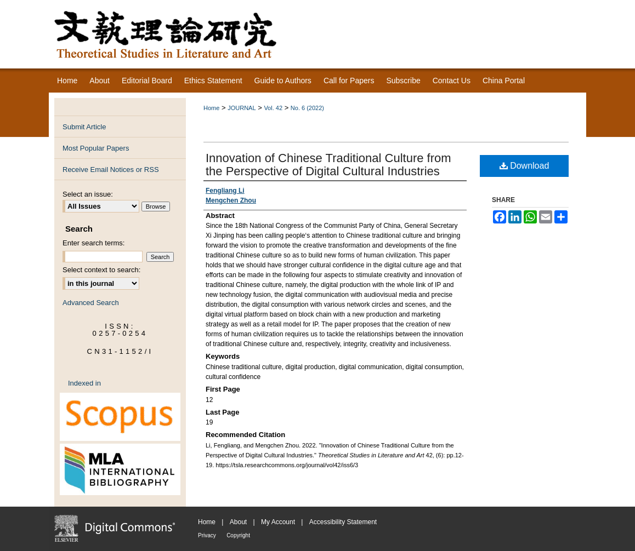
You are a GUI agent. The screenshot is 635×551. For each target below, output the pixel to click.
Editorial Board (147, 80)
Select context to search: (101, 270)
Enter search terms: (93, 243)
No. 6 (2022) (307, 108)
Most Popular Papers (96, 148)
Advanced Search (91, 303)
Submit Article (84, 127)
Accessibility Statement (343, 522)
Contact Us (451, 80)
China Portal (504, 80)
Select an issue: (88, 194)
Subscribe (403, 80)
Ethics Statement (213, 80)
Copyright (238, 535)
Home (211, 108)
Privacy (207, 535)
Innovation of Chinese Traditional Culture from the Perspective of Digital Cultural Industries (328, 164)
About (238, 522)
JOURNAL (242, 108)
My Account (278, 522)
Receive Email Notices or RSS (111, 169)
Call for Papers (349, 80)
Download (524, 165)
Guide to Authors (282, 80)
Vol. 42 (273, 108)
